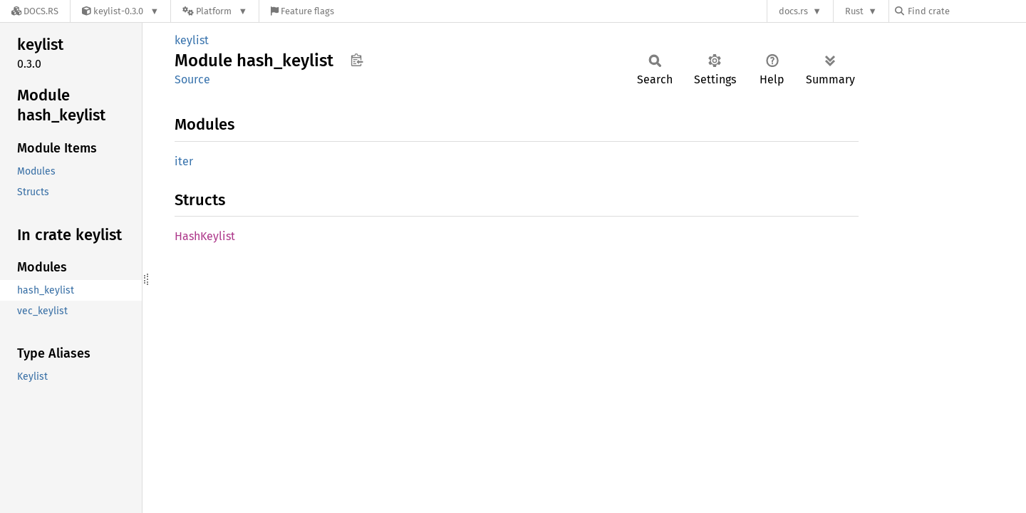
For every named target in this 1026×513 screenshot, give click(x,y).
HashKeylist (205, 236)
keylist (192, 40)
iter (184, 161)
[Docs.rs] (35, 11)
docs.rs (793, 11)
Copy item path (356, 60)
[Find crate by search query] (966, 11)
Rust (854, 11)
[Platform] (215, 11)
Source (192, 79)
